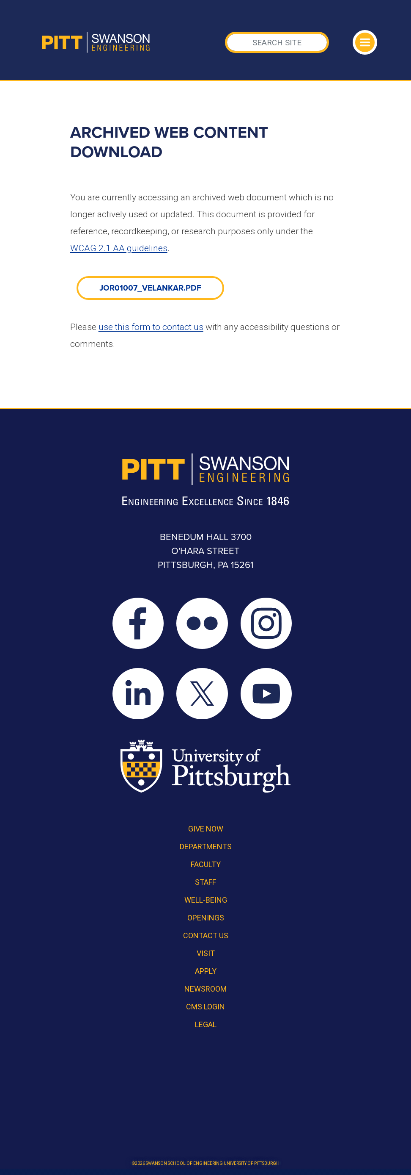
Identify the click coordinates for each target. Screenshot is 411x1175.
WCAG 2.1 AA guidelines (118, 248)
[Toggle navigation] (365, 42)
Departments (206, 846)
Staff (205, 882)
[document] (150, 287)
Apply (205, 971)
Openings (205, 917)
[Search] (277, 42)
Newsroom (205, 988)
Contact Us (205, 935)
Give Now (205, 828)
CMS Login (205, 1006)
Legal (205, 1024)
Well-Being (205, 899)
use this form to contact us (151, 327)
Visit (206, 953)
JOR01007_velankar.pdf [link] (150, 288)
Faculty (206, 864)
